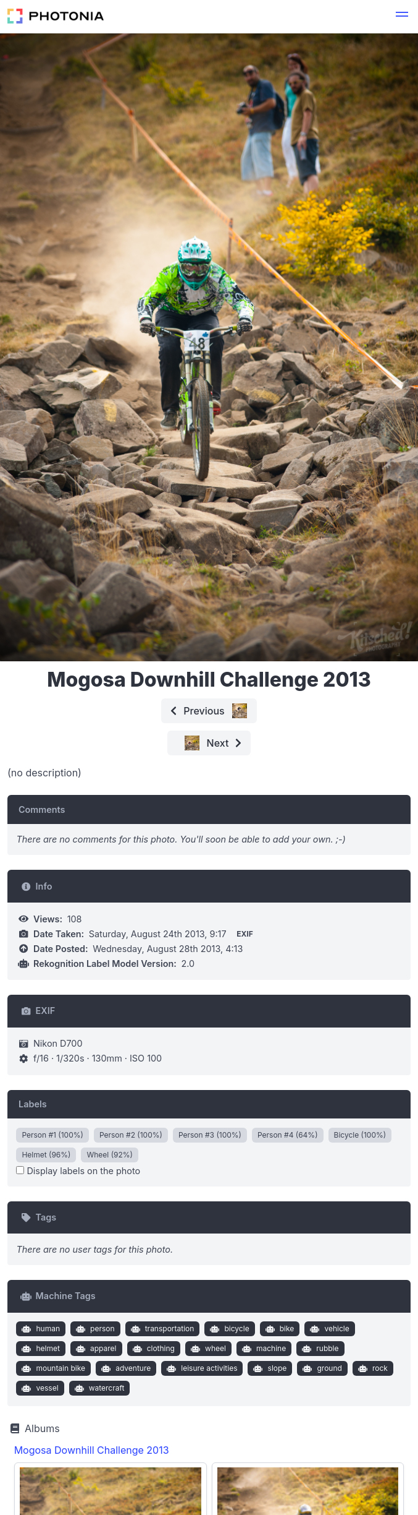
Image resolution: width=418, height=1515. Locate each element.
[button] (402, 16)
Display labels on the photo (78, 1170)
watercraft (98, 1388)
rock (371, 1368)
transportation (161, 1328)
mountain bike (52, 1368)
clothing (152, 1348)
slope (268, 1368)
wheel (206, 1348)
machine (262, 1348)
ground (321, 1368)
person (94, 1328)
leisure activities (201, 1368)
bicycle (228, 1328)
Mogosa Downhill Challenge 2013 (91, 1450)
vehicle (328, 1328)
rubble (319, 1348)
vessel (39, 1388)
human (39, 1328)
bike (278, 1328)
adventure (125, 1368)
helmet (39, 1348)
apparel (94, 1348)
